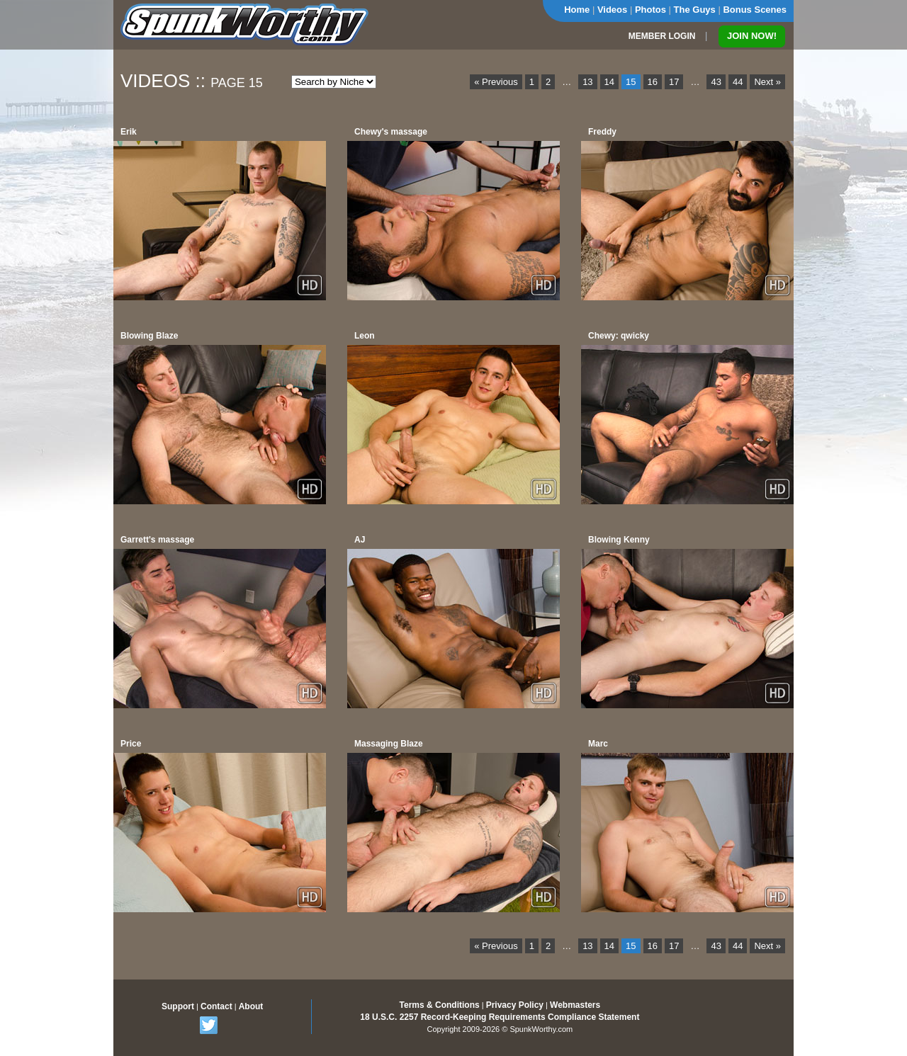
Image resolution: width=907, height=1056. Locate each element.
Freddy (602, 132)
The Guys (695, 9)
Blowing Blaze (149, 336)
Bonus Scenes (755, 9)
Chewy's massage (390, 132)
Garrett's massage (157, 540)
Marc (598, 744)
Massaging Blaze (388, 744)
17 (674, 81)
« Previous (495, 81)
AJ (359, 540)
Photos (650, 9)
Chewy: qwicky (618, 336)
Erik (128, 132)
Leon (364, 336)
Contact (216, 1006)
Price (130, 744)
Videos (612, 9)
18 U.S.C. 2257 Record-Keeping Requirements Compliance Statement (499, 1017)
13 (587, 81)
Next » (767, 81)
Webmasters (575, 1005)
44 (738, 81)
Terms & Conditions (440, 1005)
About (251, 1006)
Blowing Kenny (619, 540)
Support (178, 1006)
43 (716, 81)
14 (609, 81)
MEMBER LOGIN (662, 36)
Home (577, 9)
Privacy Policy (514, 1005)
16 (653, 81)
